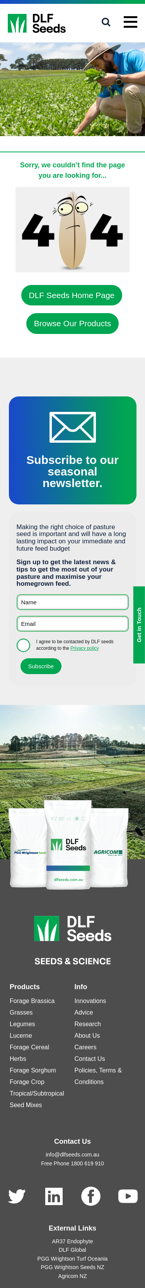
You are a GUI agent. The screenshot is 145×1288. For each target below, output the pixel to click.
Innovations (90, 1001)
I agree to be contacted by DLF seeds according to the (75, 645)
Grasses (21, 1012)
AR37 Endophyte (72, 1241)
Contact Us (90, 1058)
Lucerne (21, 1035)
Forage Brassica (32, 1001)
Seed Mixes (26, 1105)
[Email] (73, 624)
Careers (86, 1047)
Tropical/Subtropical (37, 1093)
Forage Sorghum (33, 1070)
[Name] (73, 602)
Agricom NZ (72, 1276)
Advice (84, 1012)
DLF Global (72, 1250)
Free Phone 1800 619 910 (72, 1163)
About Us (87, 1035)
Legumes (22, 1024)
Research (88, 1024)
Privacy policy (84, 648)
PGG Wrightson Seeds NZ (72, 1267)
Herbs (18, 1058)
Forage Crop (27, 1082)
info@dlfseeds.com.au (72, 1154)
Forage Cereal (29, 1047)
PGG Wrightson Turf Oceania (73, 1259)
